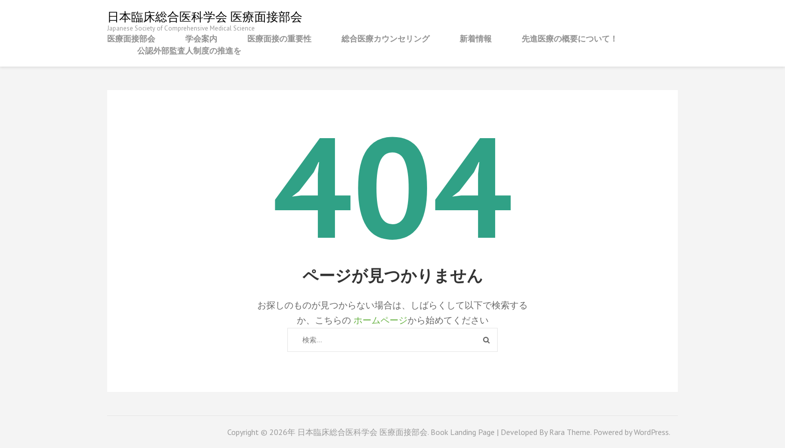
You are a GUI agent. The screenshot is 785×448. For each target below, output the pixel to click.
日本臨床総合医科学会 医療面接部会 (204, 17)
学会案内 (201, 39)
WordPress (651, 432)
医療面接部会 (131, 39)
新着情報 (476, 39)
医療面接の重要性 (279, 39)
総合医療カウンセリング (385, 39)
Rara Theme (569, 432)
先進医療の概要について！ (570, 39)
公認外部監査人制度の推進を (189, 51)
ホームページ (380, 320)
